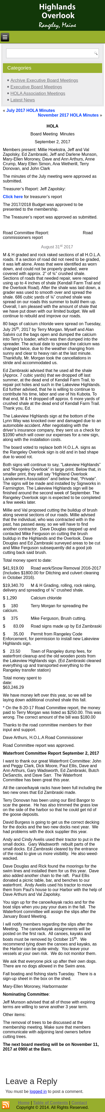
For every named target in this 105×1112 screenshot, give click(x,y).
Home (24, 1102)
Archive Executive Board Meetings (44, 80)
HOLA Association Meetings (37, 93)
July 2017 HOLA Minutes (30, 110)
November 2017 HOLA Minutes (68, 115)
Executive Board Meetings (36, 86)
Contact (79, 1102)
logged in (38, 1091)
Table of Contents (50, 1102)
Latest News (22, 100)
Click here (13, 196)
